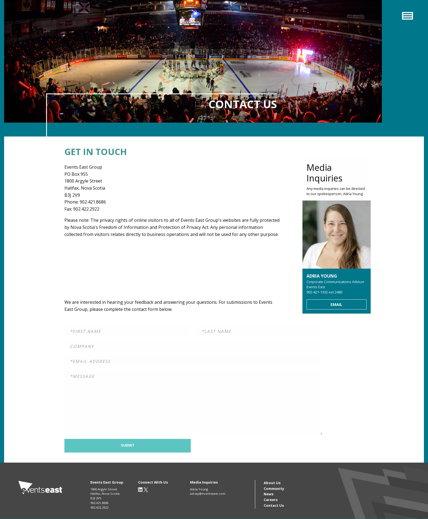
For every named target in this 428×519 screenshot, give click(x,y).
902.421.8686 (99, 503)
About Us (272, 482)
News (269, 493)
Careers (271, 499)
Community (274, 488)
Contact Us (274, 505)
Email (336, 304)
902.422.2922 (99, 507)
